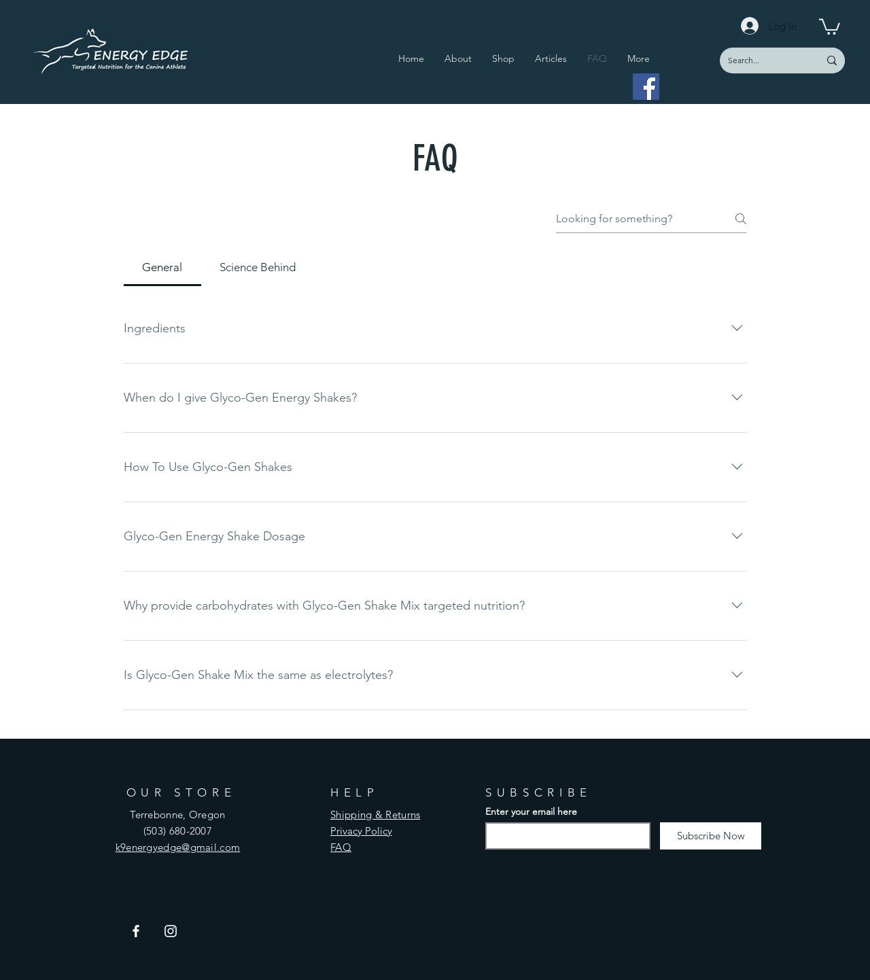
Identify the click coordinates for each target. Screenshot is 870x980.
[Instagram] (170, 931)
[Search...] (759, 60)
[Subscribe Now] (710, 836)
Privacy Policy (361, 830)
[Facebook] (646, 86)
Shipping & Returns (375, 814)
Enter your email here (531, 811)
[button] (829, 26)
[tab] (162, 267)
